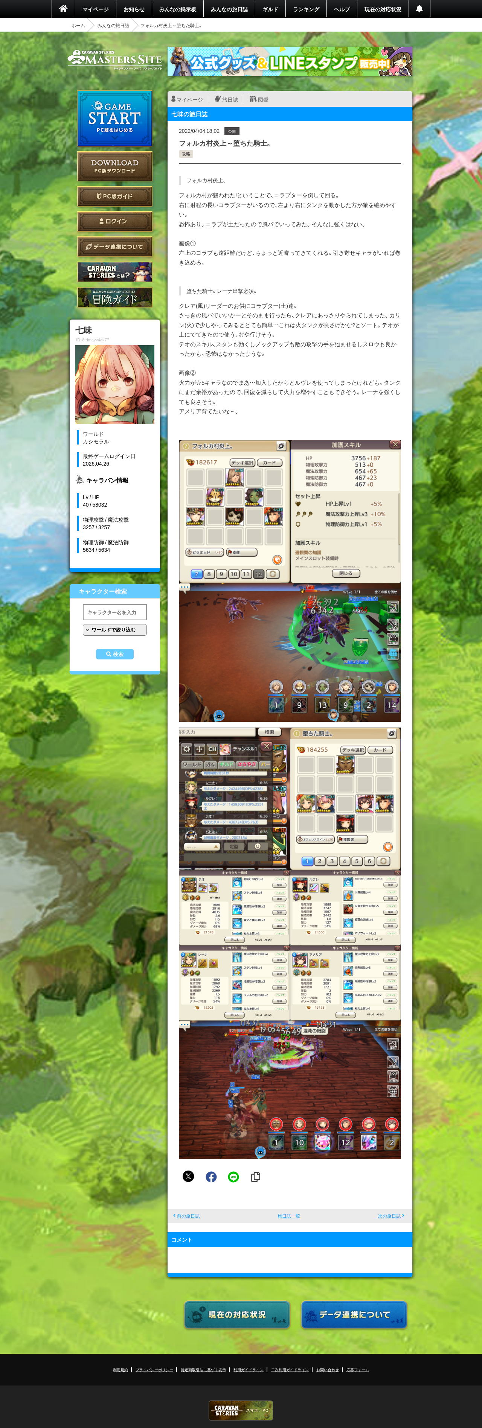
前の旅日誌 (188, 1215)
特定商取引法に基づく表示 (203, 1369)
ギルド (270, 9)
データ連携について (115, 246)
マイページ (95, 9)
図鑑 (263, 99)
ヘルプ (342, 9)
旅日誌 (230, 99)
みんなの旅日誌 (229, 9)
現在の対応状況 (383, 9)
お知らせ (134, 9)
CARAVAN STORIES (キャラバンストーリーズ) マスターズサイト (115, 60)
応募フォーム (357, 1369)
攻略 (186, 154)
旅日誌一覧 (289, 1215)
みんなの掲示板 (177, 9)
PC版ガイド (115, 196)
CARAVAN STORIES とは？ (115, 272)
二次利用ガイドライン (290, 1369)
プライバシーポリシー (154, 1369)
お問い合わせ (327, 1369)
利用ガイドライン (248, 1369)
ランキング (306, 9)
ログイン (115, 221)
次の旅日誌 (389, 1215)
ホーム (78, 25)
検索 (118, 654)
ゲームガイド (115, 297)
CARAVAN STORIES (241, 1410)
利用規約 (120, 1369)
